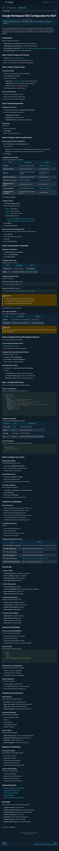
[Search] (49, 2)
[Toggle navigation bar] (3, 2)
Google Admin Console (12, 346)
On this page (6, 11)
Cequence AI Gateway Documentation (13, 797)
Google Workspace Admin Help (12, 790)
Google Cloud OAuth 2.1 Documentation (14, 788)
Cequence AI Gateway (29, 834)
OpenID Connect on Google (11, 793)
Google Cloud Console (17, 58)
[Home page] (3, 8)
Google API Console (9, 795)
